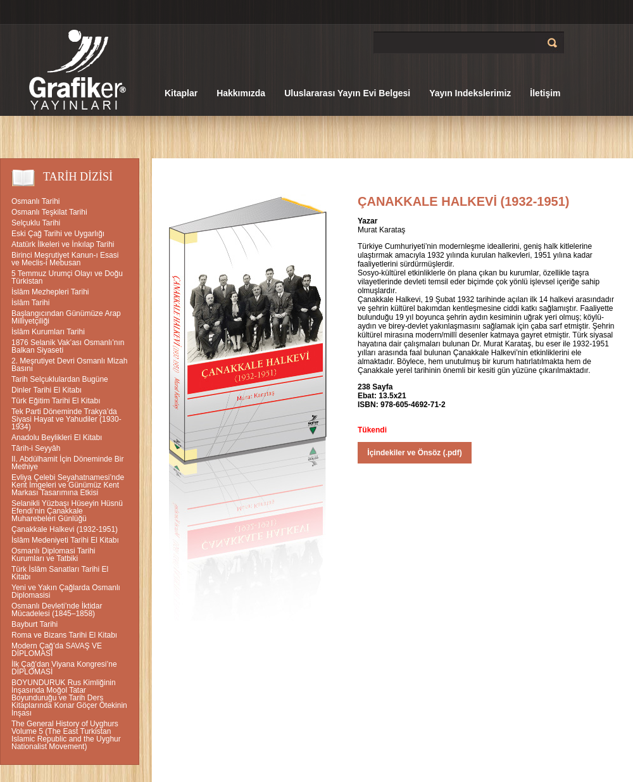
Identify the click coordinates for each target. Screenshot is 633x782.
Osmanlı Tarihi (35, 201)
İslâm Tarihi (30, 302)
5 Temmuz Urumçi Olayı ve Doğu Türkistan (67, 277)
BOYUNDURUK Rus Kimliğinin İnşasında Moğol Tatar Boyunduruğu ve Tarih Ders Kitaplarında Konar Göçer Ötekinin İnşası (69, 697)
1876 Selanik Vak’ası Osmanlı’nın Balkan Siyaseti (68, 346)
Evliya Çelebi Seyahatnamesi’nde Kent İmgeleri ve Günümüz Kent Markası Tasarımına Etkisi (67, 485)
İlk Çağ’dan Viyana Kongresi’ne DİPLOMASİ (64, 668)
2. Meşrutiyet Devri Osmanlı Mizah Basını (69, 364)
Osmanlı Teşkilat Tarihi (49, 212)
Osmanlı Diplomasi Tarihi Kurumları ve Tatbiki (53, 554)
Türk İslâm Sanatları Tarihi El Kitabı (59, 573)
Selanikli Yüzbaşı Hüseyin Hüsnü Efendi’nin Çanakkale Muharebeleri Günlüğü (67, 511)
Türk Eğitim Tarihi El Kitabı (56, 400)
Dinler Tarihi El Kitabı (46, 390)
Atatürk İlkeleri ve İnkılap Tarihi (63, 244)
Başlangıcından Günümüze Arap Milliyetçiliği (66, 317)
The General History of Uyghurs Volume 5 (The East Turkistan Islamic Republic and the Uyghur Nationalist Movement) (66, 735)
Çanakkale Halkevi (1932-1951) (64, 529)
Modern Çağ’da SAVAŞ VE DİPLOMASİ (56, 649)
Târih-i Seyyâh (35, 448)
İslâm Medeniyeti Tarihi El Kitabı (65, 540)
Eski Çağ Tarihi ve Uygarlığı (57, 233)
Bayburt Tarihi (34, 624)
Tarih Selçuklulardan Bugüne (59, 379)
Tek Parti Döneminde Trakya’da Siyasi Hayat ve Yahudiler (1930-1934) (66, 419)
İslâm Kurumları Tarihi (48, 331)
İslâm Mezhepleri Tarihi (50, 291)
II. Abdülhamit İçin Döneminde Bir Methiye (67, 463)
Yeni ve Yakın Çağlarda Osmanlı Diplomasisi (65, 591)
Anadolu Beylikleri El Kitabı (56, 437)
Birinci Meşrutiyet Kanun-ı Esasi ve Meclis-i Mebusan (64, 259)
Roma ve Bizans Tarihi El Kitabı (64, 635)
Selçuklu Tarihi (35, 222)
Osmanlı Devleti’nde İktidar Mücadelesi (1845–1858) (56, 610)
